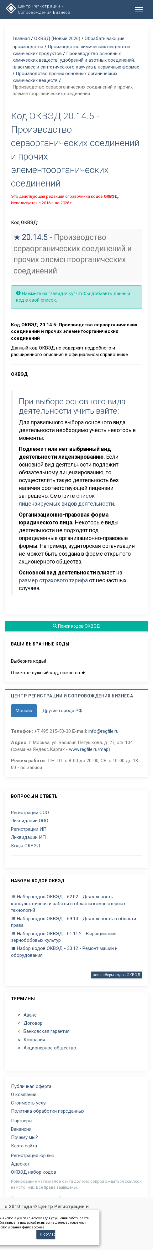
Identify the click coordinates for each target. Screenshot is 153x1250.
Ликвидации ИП (28, 837)
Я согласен (47, 1234)
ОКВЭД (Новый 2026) (57, 38)
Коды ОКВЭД (25, 846)
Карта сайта (24, 1146)
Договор (33, 1023)
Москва (24, 710)
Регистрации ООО (30, 812)
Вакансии (21, 1129)
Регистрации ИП (28, 829)
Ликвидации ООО (29, 821)
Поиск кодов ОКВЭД (76, 626)
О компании (23, 1094)
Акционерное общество (50, 1048)
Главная (21, 38)
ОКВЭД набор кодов (33, 1172)
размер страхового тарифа (53, 580)
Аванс (30, 1015)
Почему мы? (24, 1137)
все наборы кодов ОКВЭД (116, 975)
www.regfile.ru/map (88, 749)
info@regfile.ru (103, 731)
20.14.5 (35, 237)
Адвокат (20, 1164)
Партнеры (21, 1121)
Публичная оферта (31, 1086)
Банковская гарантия (47, 1031)
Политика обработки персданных (47, 1111)
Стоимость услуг (29, 1103)
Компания (34, 1040)
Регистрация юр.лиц (33, 1155)
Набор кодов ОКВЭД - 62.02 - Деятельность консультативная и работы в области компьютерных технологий (68, 903)
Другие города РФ (62, 710)
